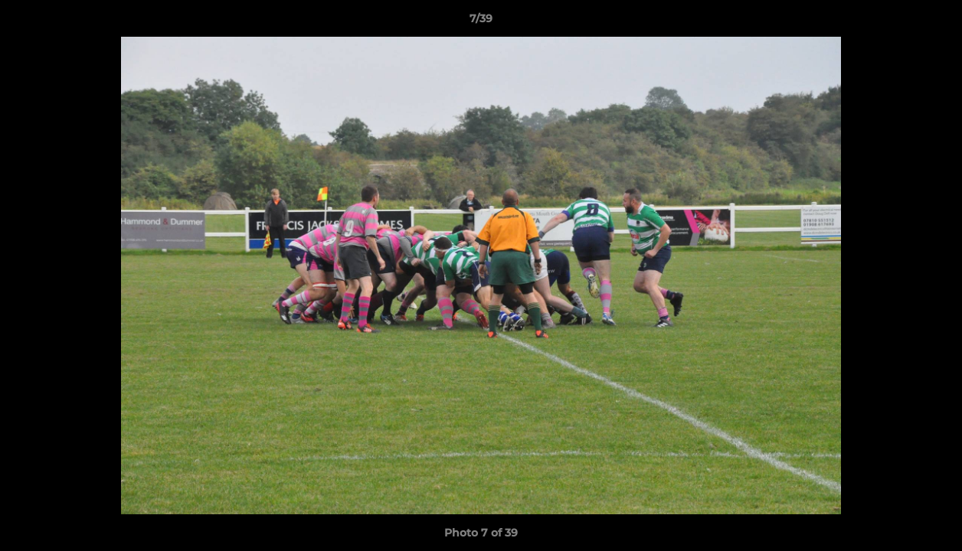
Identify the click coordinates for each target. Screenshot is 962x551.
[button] (934, 22)
